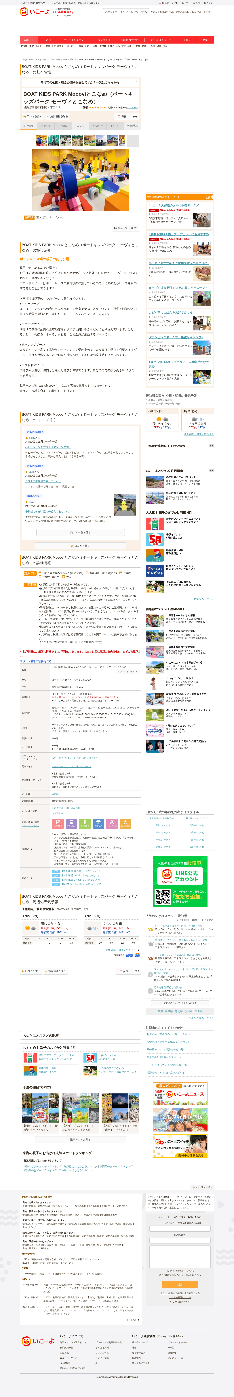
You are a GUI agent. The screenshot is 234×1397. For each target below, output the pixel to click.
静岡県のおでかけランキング (116, 1166)
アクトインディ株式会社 (170, 1336)
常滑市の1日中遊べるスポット (164, 1057)
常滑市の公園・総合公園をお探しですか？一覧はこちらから (80, 82)
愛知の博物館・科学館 (93, 1236)
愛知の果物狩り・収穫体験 (35, 1248)
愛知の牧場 (93, 1206)
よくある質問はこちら (180, 1297)
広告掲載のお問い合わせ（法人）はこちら (180, 1275)
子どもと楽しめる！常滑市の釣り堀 (167, 1064)
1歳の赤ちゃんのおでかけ (197, 818)
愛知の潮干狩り (93, 1245)
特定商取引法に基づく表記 (73, 1368)
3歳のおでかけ (197, 825)
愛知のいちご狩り (112, 1245)
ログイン (208, 3)
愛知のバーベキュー (63, 1206)
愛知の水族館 (127, 1236)
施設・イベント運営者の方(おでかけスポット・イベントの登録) (70, 1273)
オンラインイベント (74, 39)
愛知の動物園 (44, 1206)
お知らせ (98, 125)
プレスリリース (175, 1358)
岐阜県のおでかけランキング (80, 1166)
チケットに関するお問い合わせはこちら (180, 1293)
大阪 (118, 46)
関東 (48, 46)
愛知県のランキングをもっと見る (180, 1003)
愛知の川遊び (29, 1227)
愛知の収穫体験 (91, 1215)
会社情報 (172, 1352)
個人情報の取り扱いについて (180, 1270)
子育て (187, 39)
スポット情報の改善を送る (36, 661)
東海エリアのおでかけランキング (43, 1166)
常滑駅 (55, 794)
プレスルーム (102, 1352)
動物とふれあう (183, 12)
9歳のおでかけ (197, 847)
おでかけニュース (161, 39)
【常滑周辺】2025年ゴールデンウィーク (81, 871)
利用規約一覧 (66, 1347)
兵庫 (129, 46)
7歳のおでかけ (197, 839)
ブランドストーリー (177, 1342)
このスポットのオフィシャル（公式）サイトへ (75, 757)
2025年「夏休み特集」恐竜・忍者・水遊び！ (44, 1259)
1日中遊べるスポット (203, 12)
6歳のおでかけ (163, 839)
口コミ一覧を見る (80, 532)
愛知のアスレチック (98, 1223)
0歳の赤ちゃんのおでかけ (163, 818)
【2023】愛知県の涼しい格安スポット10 (81, 884)
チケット (46, 125)
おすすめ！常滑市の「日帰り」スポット (170, 1034)
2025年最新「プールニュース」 (86, 1259)
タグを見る (57, 813)
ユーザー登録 (29, 1273)
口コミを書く (32, 116)
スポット (29, 39)
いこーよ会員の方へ (180, 1301)
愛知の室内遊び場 (55, 1236)
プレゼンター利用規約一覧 (109, 1342)
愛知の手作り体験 (49, 1215)
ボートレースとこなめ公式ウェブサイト (72, 766)
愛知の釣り (80, 1206)
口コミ (80, 125)
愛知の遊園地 (29, 1206)
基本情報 (28, 125)
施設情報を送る (57, 116)
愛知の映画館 (72, 1236)
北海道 (38, 46)
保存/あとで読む (168, 3)
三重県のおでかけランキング (75, 1170)
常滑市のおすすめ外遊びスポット (166, 1072)
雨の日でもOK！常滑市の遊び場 (165, 1049)
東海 (81, 46)
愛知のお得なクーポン (33, 1223)
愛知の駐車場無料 (77, 1223)
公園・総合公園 (72, 808)
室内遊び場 (57, 808)
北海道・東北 (27, 46)
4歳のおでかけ (163, 832)
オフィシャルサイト (127, 671)
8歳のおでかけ (163, 847)
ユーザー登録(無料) (191, 3)
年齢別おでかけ (130, 39)
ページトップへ (202, 1187)
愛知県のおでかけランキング (40, 1170)
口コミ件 (132, 107)
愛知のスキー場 (50, 1245)
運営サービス (138, 1352)
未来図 (171, 1347)
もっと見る (132, 1320)
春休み (154, 12)
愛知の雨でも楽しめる (33, 1236)
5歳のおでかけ (197, 832)
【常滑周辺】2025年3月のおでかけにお (80, 875)
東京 (53, 46)
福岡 (165, 46)
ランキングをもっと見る (200, 1018)
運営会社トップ (139, 1342)
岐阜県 (169, 1011)
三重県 (198, 1011)
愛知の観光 (122, 1206)
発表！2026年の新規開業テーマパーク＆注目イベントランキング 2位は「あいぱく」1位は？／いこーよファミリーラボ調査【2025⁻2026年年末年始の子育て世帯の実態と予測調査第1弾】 (88, 1288)
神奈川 (60, 46)
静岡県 (179, 1011)
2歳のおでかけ (163, 825)
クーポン (63, 125)
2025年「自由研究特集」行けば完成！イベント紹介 (47, 1263)
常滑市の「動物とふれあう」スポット (168, 1041)
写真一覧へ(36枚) (126, 228)
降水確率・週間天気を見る (121, 950)
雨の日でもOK (166, 12)
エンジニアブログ (141, 1363)
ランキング (104, 39)
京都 (123, 46)
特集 (205, 39)
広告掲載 (64, 1352)
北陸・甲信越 (99, 46)
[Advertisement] (80, 402)
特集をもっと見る (204, 598)
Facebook (65, 1363)
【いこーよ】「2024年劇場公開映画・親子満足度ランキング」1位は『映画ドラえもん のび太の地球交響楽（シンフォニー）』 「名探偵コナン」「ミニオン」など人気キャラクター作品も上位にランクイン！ (88, 1310)
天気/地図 (132, 125)
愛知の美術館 (112, 1236)
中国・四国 (141, 46)
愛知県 (189, 1011)
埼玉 (73, 46)
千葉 (67, 46)
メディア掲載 (102, 1358)
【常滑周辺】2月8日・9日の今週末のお (80, 880)
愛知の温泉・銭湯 (31, 1245)
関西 (112, 46)
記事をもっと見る (80, 1139)
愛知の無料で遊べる (56, 1223)
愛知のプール (108, 1206)
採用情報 (136, 1358)
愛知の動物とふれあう (71, 1215)
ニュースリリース (68, 1358)
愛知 (87, 46)
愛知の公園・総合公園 (121, 1223)
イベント (47, 39)
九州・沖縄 (156, 46)
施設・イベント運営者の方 (73, 1342)
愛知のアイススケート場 (72, 1245)
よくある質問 (102, 1347)
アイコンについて (30, 825)
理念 (134, 1347)
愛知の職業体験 (109, 1215)
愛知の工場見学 (30, 1215)
